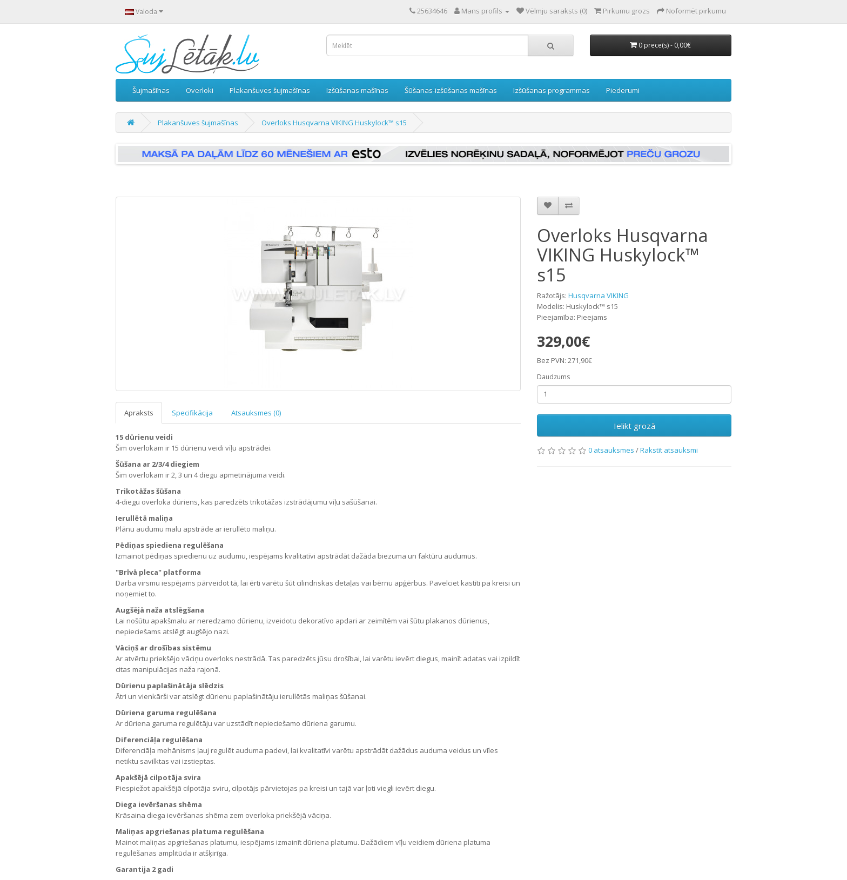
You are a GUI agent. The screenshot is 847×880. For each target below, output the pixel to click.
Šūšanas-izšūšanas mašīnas (451, 90)
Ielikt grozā (634, 425)
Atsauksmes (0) (256, 413)
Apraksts (138, 413)
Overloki (199, 90)
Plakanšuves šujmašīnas (270, 90)
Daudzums (553, 376)
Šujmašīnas (151, 90)
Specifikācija (192, 413)
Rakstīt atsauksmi (669, 450)
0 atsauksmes (611, 450)
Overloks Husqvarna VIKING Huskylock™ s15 (334, 122)
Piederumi (623, 90)
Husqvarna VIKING (598, 295)
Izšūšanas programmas (551, 90)
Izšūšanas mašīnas (357, 90)
